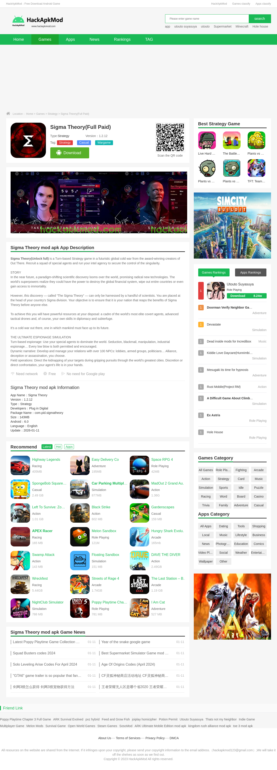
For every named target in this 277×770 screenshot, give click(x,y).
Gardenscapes (162, 507)
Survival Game (55, 726)
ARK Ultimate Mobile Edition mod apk (160, 726)
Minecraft (242, 26)
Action (206, 479)
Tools (241, 526)
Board (241, 496)
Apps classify (263, 3)
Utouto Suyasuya (240, 284)
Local (205, 535)
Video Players (206, 552)
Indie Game (247, 719)
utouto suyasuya (185, 26)
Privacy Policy (155, 738)
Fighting (241, 470)
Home (18, 39)
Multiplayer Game (12, 726)
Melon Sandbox (104, 531)
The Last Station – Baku (169, 578)
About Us (104, 738)
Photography (223, 544)
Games (45, 39)
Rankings (122, 39)
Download (68, 153)
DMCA (174, 738)
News (95, 39)
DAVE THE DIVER (166, 555)
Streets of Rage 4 (105, 578)
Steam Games (107, 726)
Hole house (261, 26)
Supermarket (222, 26)
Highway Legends (46, 459)
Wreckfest (40, 578)
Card (241, 479)
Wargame (104, 142)
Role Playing (223, 470)
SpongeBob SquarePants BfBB (50, 483)
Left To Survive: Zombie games (50, 507)
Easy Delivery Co (105, 459)
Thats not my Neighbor (221, 719)
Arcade (259, 470)
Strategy (53, 113)
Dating (223, 526)
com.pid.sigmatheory (49, 413)
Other (223, 561)
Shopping (258, 526)
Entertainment (259, 552)
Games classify (241, 3)
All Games (206, 470)
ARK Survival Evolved (68, 719)
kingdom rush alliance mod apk (209, 726)
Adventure (241, 505)
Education (241, 544)
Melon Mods (34, 726)
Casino (259, 496)
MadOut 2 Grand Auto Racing (169, 483)
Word (223, 496)
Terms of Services (128, 738)
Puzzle (258, 487)
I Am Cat (158, 602)
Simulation (206, 487)
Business (259, 535)
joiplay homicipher (144, 719)
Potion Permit (168, 719)
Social (223, 552)
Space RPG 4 (162, 459)
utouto (205, 26)
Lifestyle (241, 535)
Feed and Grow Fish (116, 719)
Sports (223, 487)
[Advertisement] (138, 78)
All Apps (205, 526)
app (167, 26)
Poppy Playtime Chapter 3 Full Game (25, 719)
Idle (241, 487)
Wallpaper (206, 561)
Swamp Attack (43, 555)
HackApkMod (219, 3)
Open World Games (81, 726)
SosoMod (125, 726)
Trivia (206, 505)
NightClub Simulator (48, 602)
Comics (259, 544)
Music (259, 479)
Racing (206, 496)
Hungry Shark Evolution (169, 531)
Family (223, 505)
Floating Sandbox (105, 555)
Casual (84, 142)
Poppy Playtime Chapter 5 (110, 602)
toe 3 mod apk (243, 726)
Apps (70, 39)
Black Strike (101, 507)
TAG (149, 39)
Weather (241, 552)
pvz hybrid (92, 719)
